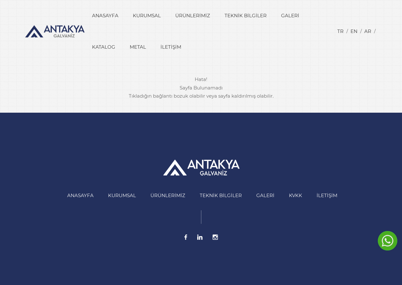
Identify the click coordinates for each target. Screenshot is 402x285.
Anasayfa (105, 16)
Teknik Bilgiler (246, 16)
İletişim (170, 47)
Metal (138, 47)
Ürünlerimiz (192, 16)
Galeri (290, 16)
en (353, 31)
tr (340, 31)
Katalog (103, 47)
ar (367, 31)
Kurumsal (147, 16)
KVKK (295, 195)
